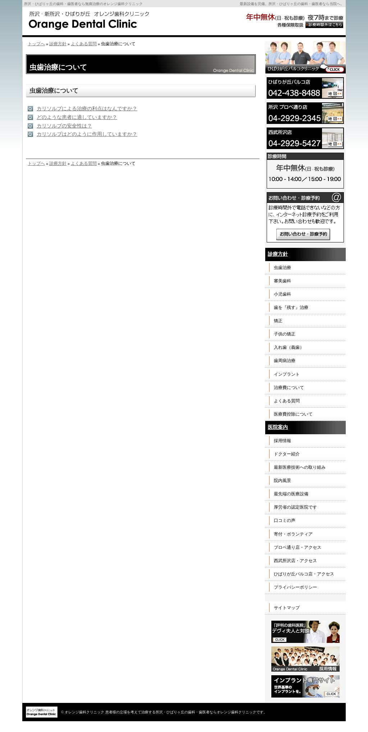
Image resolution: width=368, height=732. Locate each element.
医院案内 (278, 427)
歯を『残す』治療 (291, 307)
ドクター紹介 (287, 454)
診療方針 (57, 43)
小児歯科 (282, 294)
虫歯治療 (282, 267)
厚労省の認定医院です (295, 507)
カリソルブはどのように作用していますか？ (87, 134)
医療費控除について (293, 414)
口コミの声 (284, 520)
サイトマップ (287, 607)
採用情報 (282, 440)
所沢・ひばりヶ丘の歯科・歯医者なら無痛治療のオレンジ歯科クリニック (83, 4)
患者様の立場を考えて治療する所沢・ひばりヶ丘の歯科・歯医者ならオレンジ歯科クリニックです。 (186, 712)
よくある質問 (84, 43)
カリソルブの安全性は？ (64, 126)
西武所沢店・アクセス (295, 560)
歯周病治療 (284, 360)
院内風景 (282, 480)
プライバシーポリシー (295, 587)
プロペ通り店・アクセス (297, 547)
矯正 (278, 320)
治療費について (289, 387)
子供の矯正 (284, 334)
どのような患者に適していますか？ (77, 117)
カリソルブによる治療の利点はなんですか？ (87, 108)
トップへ (36, 43)
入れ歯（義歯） (289, 347)
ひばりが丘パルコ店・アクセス (304, 573)
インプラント (287, 374)
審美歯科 (282, 280)
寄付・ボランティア (293, 534)
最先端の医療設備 (291, 493)
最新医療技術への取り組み (300, 467)
